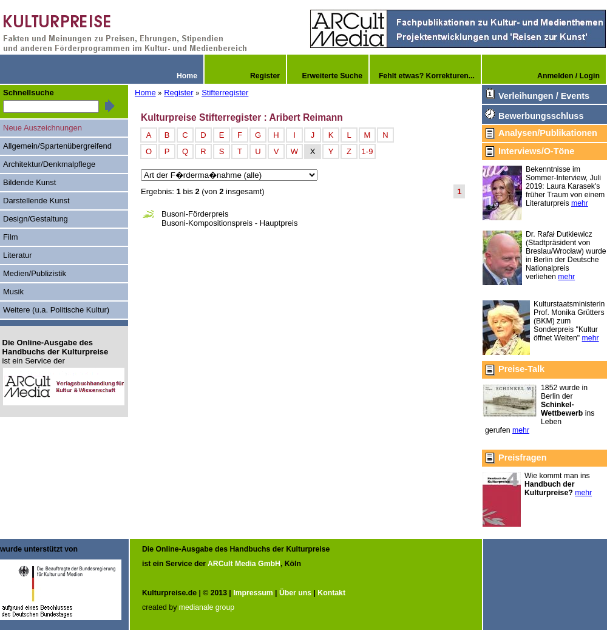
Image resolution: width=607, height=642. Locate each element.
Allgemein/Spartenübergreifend (57, 145)
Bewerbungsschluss (540, 116)
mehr (579, 203)
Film (10, 237)
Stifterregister (225, 92)
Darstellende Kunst (36, 200)
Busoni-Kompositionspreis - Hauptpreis (229, 223)
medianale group (206, 607)
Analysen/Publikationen (547, 133)
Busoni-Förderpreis (194, 213)
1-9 (367, 151)
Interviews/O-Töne (536, 151)
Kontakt (331, 593)
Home (145, 92)
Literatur (17, 255)
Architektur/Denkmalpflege (49, 164)
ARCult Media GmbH (244, 563)
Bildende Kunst (29, 182)
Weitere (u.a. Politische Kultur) (56, 309)
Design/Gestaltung (35, 218)
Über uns (295, 593)
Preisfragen (522, 457)
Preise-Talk (521, 369)
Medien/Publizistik (34, 273)
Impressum (253, 593)
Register (178, 92)
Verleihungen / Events (543, 96)
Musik (13, 291)
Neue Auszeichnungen (42, 127)
